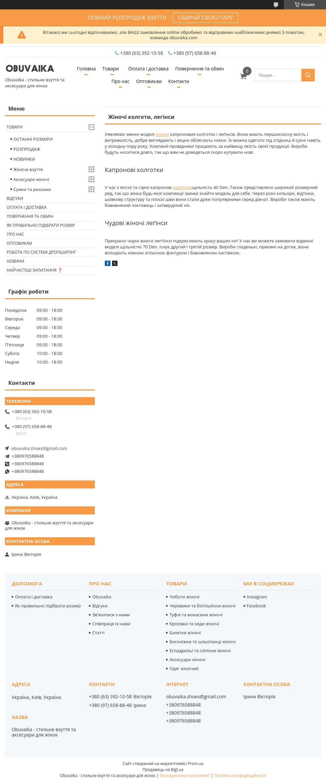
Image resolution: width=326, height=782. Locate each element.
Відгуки (15, 198)
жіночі (162, 134)
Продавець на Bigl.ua (162, 769)
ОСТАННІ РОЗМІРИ (33, 139)
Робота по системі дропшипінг (41, 252)
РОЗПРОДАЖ (26, 149)
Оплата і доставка (148, 68)
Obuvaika (101, 597)
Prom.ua (196, 763)
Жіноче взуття (28, 169)
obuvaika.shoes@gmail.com (39, 448)
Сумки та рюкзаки (32, 189)
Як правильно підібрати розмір (41, 225)
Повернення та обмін (199, 68)
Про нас (120, 81)
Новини (15, 261)
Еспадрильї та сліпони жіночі (200, 650)
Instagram (257, 597)
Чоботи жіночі (184, 597)
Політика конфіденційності (240, 775)
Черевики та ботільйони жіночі (202, 606)
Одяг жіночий (183, 668)
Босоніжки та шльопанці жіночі (202, 642)
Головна (86, 68)
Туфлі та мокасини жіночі (196, 615)
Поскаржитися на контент (185, 775)
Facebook (256, 606)
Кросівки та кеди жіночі (194, 624)
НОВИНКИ (24, 159)
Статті (98, 633)
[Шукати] (308, 75)
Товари (110, 68)
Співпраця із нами (111, 624)
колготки (182, 187)
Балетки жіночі (185, 633)
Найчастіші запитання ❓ (35, 270)
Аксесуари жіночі (31, 179)
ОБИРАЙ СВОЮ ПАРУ (205, 17)
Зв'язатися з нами (111, 615)
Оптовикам (149, 81)
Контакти (178, 81)
